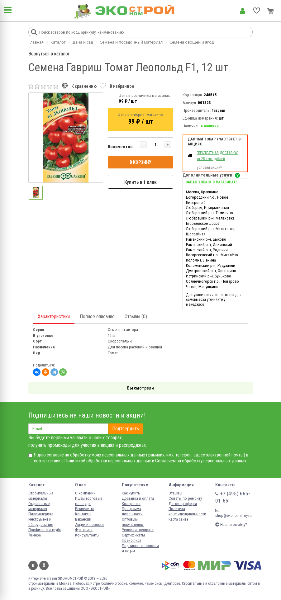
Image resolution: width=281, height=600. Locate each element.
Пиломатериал (40, 514)
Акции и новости (89, 524)
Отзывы (175, 493)
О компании (85, 493)
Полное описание (97, 316)
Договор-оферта (183, 503)
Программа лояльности (132, 511)
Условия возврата (138, 529)
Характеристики (54, 316)
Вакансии (83, 519)
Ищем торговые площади (88, 501)
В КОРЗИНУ (140, 162)
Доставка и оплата (138, 498)
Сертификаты (133, 535)
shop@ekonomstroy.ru (233, 513)
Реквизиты (84, 508)
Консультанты (87, 535)
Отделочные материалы (39, 506)
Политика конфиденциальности (187, 511)
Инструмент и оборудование (40, 522)
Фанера (34, 535)
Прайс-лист (131, 540)
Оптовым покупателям (133, 522)
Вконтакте (33, 565)
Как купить (131, 493)
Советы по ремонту (185, 498)
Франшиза (84, 529)
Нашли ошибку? (231, 524)
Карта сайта (178, 519)
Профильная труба (44, 529)
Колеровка (131, 503)
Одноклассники (44, 565)
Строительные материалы (40, 496)
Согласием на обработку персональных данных (200, 461)
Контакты (83, 514)
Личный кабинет (242, 10)
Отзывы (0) (136, 316)
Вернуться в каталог (49, 54)
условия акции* (209, 167)
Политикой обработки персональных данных (107, 461)
